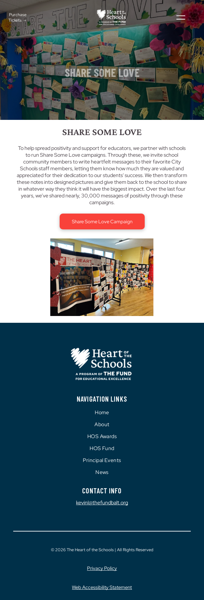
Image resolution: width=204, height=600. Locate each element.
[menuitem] (102, 412)
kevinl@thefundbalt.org (102, 502)
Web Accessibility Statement (102, 587)
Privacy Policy (102, 568)
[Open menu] (180, 17)
